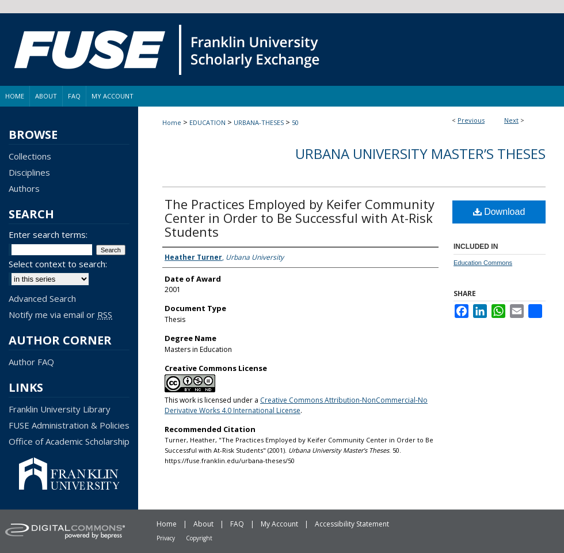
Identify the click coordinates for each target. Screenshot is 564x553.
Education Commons (483, 262)
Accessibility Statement (352, 524)
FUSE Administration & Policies (69, 425)
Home (171, 122)
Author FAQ (31, 362)
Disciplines (29, 172)
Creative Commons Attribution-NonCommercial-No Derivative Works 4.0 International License (296, 405)
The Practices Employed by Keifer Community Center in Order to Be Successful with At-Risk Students (300, 217)
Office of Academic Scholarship (69, 441)
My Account (279, 524)
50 (295, 122)
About (203, 524)
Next (511, 120)
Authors (24, 188)
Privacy (166, 538)
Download (499, 212)
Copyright (199, 538)
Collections (30, 156)
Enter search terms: (48, 234)
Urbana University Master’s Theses (420, 153)
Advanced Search (42, 298)
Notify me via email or (60, 314)
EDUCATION (207, 122)
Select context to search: (58, 264)
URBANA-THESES (259, 122)
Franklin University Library (59, 409)
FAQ (237, 524)
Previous (471, 120)
